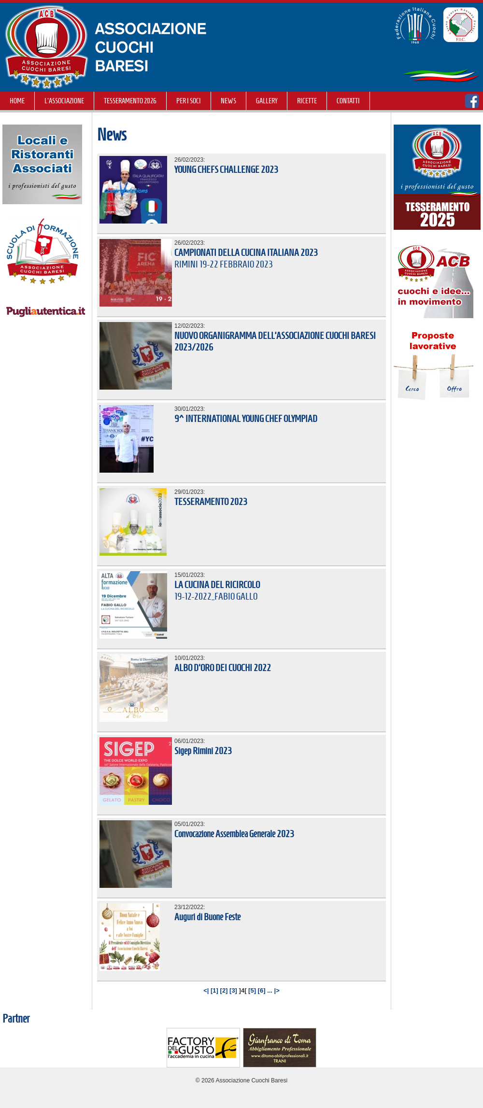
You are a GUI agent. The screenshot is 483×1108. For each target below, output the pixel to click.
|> (277, 990)
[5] (252, 990)
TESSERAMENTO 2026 (130, 101)
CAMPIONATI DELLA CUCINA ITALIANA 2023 (246, 252)
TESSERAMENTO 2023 (210, 501)
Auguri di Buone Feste (207, 917)
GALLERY (266, 101)
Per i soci (188, 101)
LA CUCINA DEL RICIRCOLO (217, 584)
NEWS (228, 101)
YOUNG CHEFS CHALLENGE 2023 (226, 169)
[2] (224, 990)
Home (17, 101)
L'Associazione (64, 101)
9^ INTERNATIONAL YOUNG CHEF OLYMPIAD (245, 418)
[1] (214, 990)
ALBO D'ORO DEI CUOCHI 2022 (222, 667)
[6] (262, 990)
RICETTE (307, 101)
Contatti (348, 101)
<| (206, 990)
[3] (233, 990)
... (269, 990)
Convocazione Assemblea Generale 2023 (234, 833)
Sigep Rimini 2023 (203, 750)
